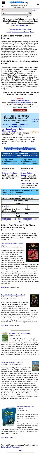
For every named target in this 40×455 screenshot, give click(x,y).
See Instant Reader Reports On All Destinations (19, 148)
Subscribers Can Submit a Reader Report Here (20, 149)
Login (25, 5)
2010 (4, 206)
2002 (30, 219)
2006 (9, 206)
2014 (4, 219)
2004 (20, 219)
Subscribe (21, 5)
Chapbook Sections (23, 32)
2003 (25, 219)
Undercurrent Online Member (21, 103)
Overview (12, 29)
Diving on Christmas (9, 173)
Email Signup (14, 5)
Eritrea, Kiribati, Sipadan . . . (26, 174)
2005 (14, 219)
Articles (14, 32)
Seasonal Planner (20, 29)
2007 (9, 219)
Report (9, 129)
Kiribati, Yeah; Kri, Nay (29, 183)
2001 (35, 219)
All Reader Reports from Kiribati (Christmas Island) (16, 125)
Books (32, 32)
